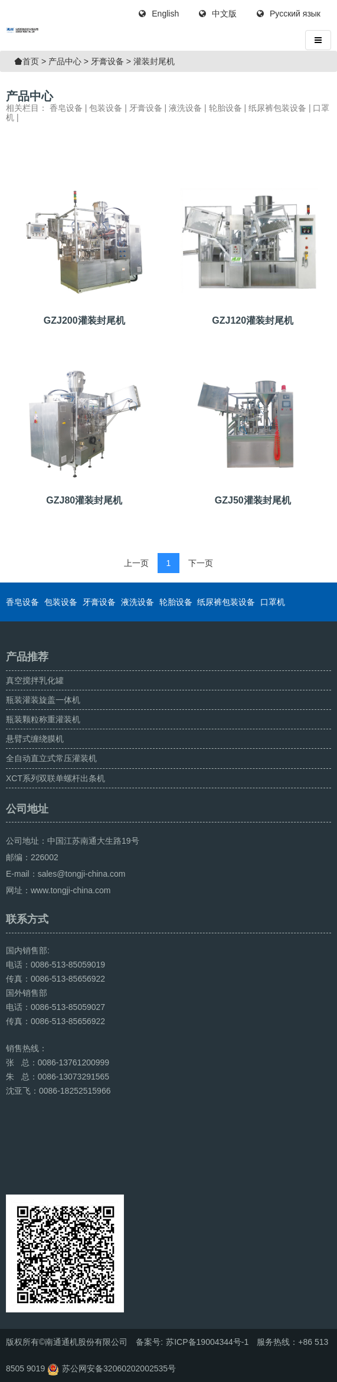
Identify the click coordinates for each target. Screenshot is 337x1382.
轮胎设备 (225, 108)
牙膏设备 (107, 61)
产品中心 (64, 61)
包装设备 (105, 108)
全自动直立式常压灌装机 (51, 758)
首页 (30, 61)
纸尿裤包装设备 (277, 108)
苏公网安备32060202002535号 (119, 1368)
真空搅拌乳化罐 (35, 680)
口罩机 (272, 602)
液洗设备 (185, 108)
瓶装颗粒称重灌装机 (43, 719)
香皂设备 (66, 108)
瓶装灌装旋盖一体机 (43, 700)
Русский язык (288, 13)
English (159, 13)
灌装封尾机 (154, 61)
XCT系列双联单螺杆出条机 (55, 778)
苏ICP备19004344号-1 (207, 1342)
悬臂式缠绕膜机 (35, 738)
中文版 (218, 13)
